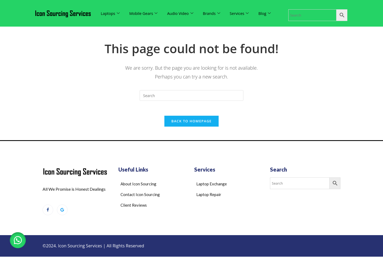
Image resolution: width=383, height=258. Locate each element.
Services (242, 13)
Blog (267, 13)
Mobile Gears (144, 13)
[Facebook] (48, 211)
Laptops (110, 13)
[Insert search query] (191, 95)
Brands (214, 13)
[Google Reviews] (62, 211)
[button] (19, 239)
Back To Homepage (191, 122)
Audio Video (181, 13)
